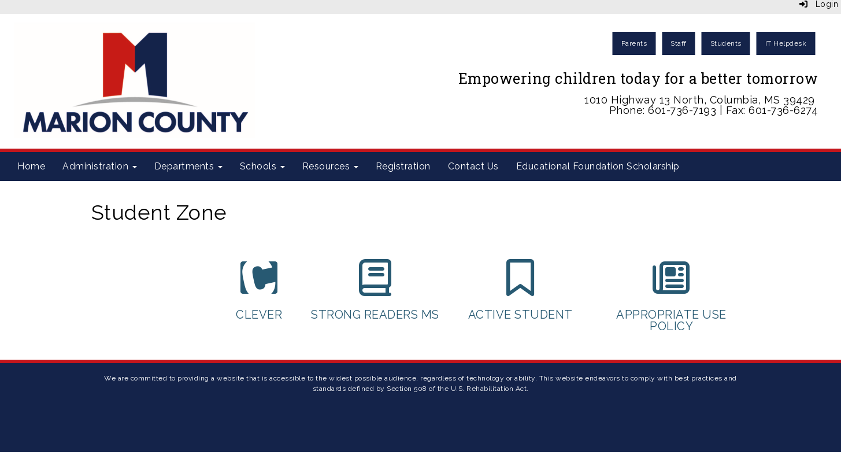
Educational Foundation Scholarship (598, 166)
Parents (634, 43)
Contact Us (473, 166)
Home (31, 166)
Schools (262, 166)
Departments (188, 166)
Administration (99, 166)
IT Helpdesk (786, 43)
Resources (330, 166)
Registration (403, 166)
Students (726, 43)
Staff (678, 43)
